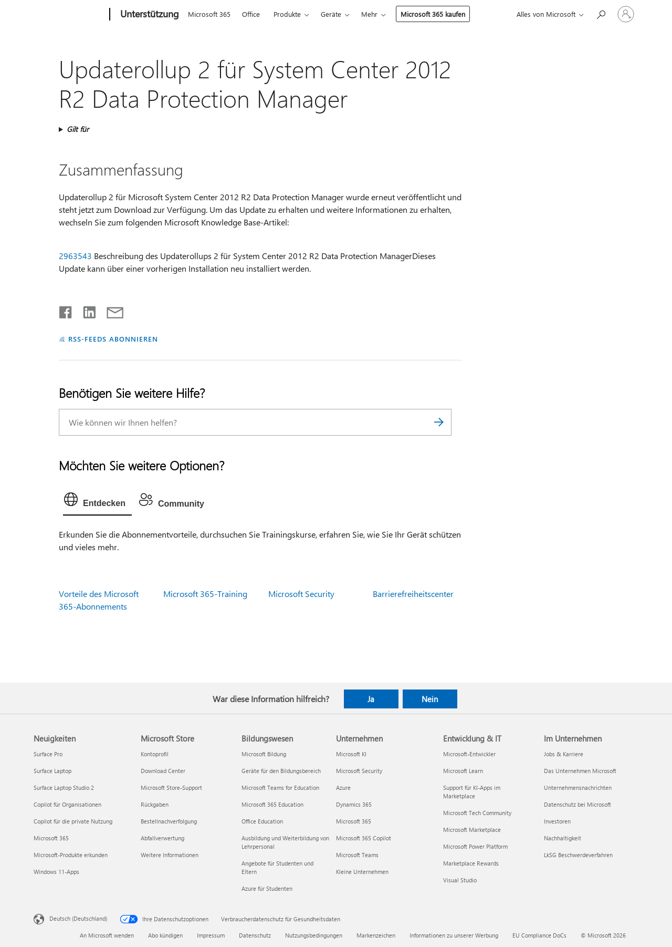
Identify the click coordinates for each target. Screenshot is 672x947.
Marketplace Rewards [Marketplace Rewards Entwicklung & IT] (471, 863)
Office (251, 13)
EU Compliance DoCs (539, 935)
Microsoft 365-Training (205, 593)
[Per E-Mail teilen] (110, 310)
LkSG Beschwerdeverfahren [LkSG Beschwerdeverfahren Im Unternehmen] (578, 855)
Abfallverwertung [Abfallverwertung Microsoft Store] (162, 838)
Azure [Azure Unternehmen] (343, 787)
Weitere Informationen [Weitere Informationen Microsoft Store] (169, 855)
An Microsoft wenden (107, 935)
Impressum (211, 935)
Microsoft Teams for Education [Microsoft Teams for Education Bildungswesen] (280, 787)
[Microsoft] (70, 15)
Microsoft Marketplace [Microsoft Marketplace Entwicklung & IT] (472, 829)
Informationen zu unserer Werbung (454, 935)
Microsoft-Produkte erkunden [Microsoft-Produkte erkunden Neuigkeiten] (71, 855)
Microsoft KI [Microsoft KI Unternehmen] (351, 754)
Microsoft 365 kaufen (433, 13)
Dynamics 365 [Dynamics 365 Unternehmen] (354, 804)
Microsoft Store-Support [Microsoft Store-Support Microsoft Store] (171, 787)
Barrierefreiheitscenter (413, 593)
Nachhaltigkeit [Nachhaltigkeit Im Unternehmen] (562, 838)
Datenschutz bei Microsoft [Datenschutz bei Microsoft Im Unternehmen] (577, 804)
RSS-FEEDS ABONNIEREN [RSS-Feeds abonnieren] (113, 338)
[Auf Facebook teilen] (66, 310)
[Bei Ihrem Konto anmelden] (625, 14)
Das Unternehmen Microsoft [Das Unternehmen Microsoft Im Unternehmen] (580, 771)
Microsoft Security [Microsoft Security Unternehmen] (359, 771)
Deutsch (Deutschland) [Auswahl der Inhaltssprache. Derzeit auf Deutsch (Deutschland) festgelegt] (78, 918)
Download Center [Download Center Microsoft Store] (163, 771)
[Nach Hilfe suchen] (600, 13)
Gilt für (78, 129)
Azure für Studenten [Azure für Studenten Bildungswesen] (267, 888)
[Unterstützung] (148, 15)
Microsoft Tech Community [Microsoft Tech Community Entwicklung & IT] (477, 813)
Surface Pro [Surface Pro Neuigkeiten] (48, 754)
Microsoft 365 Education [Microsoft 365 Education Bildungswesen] (272, 804)
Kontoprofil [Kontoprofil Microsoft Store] (155, 754)
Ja (371, 699)
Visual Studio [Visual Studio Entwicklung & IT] (460, 880)
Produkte (287, 13)
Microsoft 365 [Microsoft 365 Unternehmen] (353, 821)
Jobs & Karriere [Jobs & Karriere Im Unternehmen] (563, 754)
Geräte (331, 13)
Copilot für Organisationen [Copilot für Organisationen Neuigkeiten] (67, 804)
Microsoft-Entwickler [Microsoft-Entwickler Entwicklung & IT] (469, 754)
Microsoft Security (301, 593)
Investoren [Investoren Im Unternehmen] (557, 821)
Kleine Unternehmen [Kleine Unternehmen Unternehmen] (362, 872)
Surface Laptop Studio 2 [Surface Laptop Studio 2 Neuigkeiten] (64, 787)
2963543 (75, 255)
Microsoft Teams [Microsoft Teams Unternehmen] (357, 855)
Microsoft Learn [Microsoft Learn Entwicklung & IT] (463, 771)
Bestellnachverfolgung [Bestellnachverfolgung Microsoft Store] (169, 821)
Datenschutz (255, 935)
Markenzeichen (375, 935)
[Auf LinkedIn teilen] (85, 310)
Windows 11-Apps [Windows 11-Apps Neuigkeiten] (56, 872)
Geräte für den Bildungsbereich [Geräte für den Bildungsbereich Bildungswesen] (281, 771)
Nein (430, 699)
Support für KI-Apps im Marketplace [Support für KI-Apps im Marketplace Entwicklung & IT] (471, 792)
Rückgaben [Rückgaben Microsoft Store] (155, 804)
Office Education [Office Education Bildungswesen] (262, 821)
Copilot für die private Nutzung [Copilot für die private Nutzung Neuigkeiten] (73, 821)
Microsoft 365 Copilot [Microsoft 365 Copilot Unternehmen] (363, 838)
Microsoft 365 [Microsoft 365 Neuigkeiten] (51, 838)
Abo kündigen (165, 935)
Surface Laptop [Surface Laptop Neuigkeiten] (52, 771)
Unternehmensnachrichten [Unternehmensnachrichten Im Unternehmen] (578, 787)
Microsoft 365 (209, 13)
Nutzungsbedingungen (313, 935)
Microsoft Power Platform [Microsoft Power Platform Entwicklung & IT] (475, 846)
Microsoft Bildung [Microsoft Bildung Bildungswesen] (264, 754)
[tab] (97, 502)
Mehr (369, 13)
